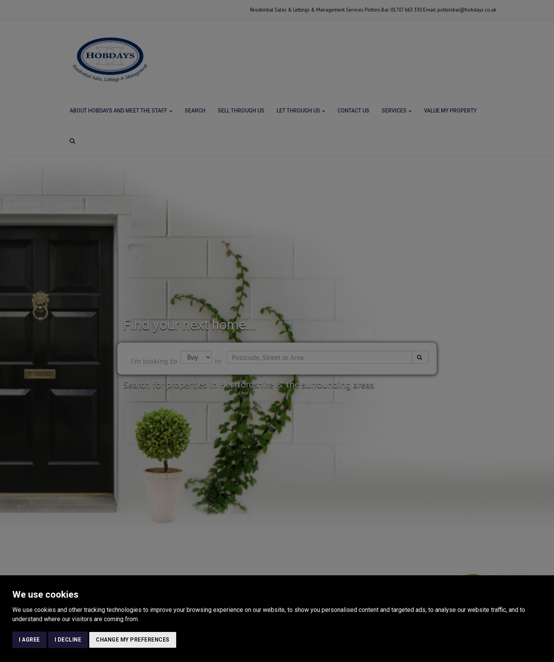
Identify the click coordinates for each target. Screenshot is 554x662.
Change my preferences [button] (133, 640)
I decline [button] (68, 640)
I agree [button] (29, 640)
